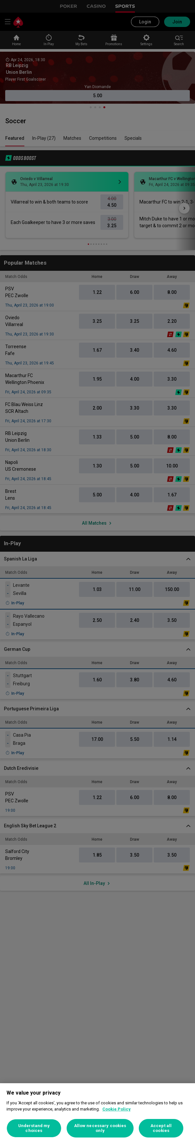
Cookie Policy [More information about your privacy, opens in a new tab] (116, 1109)
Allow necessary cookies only (100, 1128)
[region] (97, 1113)
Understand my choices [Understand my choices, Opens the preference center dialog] (34, 1128)
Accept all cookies (161, 1128)
